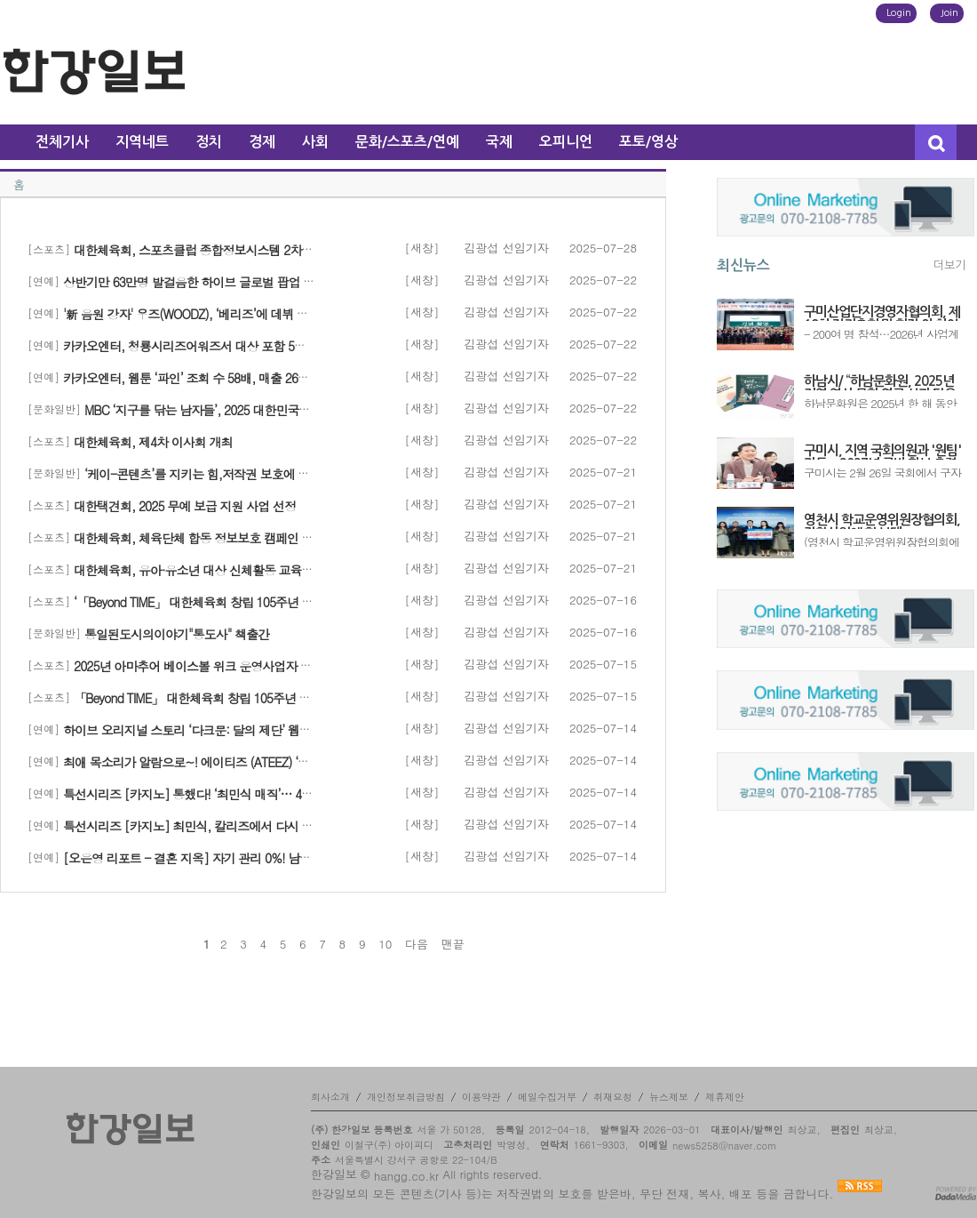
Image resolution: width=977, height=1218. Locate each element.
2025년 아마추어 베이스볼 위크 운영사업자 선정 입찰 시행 (225, 666)
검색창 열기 (936, 142)
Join (949, 13)
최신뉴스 (743, 265)
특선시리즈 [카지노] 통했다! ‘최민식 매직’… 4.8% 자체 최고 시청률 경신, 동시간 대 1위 (290, 794)
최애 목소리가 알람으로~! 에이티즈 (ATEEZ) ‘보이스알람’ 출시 (224, 762)
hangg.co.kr (406, 1175)
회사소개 (330, 1096)
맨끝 (453, 944)
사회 (315, 141)
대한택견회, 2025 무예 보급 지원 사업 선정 (185, 506)
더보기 (949, 265)
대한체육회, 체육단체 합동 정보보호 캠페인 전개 (199, 538)
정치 (208, 141)
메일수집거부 (547, 1096)
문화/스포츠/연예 (407, 141)
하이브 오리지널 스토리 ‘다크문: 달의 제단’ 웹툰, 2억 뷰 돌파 (220, 730)
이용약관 (481, 1096)
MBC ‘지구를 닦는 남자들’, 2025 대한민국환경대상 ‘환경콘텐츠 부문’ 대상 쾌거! (289, 410)
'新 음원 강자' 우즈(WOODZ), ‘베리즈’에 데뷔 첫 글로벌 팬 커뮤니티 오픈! (252, 314)
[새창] (422, 247)
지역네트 (142, 141)
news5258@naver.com (724, 1145)
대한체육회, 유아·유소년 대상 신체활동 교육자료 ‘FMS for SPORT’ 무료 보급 (269, 570)
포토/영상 (648, 141)
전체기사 (62, 141)
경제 (262, 141)
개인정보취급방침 (406, 1096)
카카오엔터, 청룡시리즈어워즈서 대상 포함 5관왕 (190, 346)
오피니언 (565, 141)
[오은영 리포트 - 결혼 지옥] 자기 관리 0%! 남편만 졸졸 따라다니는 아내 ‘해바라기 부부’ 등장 (303, 858)
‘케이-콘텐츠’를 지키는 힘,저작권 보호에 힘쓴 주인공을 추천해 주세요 (265, 474)
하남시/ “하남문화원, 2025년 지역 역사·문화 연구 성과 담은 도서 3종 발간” (880, 382)
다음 (416, 944)
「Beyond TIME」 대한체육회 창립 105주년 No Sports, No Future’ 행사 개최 (266, 698)
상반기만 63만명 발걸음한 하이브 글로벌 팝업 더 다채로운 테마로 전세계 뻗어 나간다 (283, 282)
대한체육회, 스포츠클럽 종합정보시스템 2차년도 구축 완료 (225, 250)
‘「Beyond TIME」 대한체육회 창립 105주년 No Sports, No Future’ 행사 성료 (268, 602)
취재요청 (612, 1096)
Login (898, 13)
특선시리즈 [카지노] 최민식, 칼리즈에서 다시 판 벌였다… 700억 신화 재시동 (262, 826)
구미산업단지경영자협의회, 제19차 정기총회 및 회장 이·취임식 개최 (882, 313)
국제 (499, 141)
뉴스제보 (668, 1096)
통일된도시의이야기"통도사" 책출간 (176, 634)
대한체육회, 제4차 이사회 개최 (153, 442)
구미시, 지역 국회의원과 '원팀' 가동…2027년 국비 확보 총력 (882, 452)
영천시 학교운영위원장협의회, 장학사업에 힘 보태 (882, 521)
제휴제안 (724, 1096)
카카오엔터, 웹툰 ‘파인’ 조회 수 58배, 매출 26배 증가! (200, 378)
